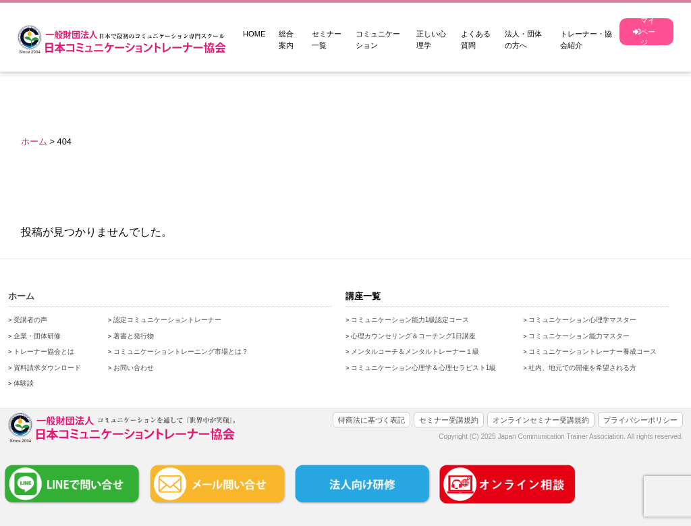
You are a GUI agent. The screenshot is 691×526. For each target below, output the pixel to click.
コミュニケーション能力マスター (579, 336)
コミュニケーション (378, 39)
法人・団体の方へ (523, 39)
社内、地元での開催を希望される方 (582, 367)
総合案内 (286, 39)
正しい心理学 (431, 39)
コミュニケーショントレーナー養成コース (592, 351)
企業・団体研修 (37, 336)
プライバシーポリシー (640, 420)
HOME (254, 34)
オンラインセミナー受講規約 (541, 420)
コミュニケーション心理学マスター (582, 319)
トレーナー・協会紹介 (586, 39)
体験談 (23, 383)
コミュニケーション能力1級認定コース (410, 319)
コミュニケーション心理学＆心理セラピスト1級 (424, 367)
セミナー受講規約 (448, 420)
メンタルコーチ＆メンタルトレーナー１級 (415, 351)
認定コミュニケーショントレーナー (167, 319)
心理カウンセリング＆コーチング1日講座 (413, 336)
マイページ (644, 31)
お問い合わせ (133, 367)
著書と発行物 (133, 336)
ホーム (21, 296)
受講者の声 (30, 319)
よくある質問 (476, 39)
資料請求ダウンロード (47, 367)
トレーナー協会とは (43, 351)
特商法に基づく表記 (371, 420)
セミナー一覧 (326, 39)
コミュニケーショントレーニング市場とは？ (180, 351)
